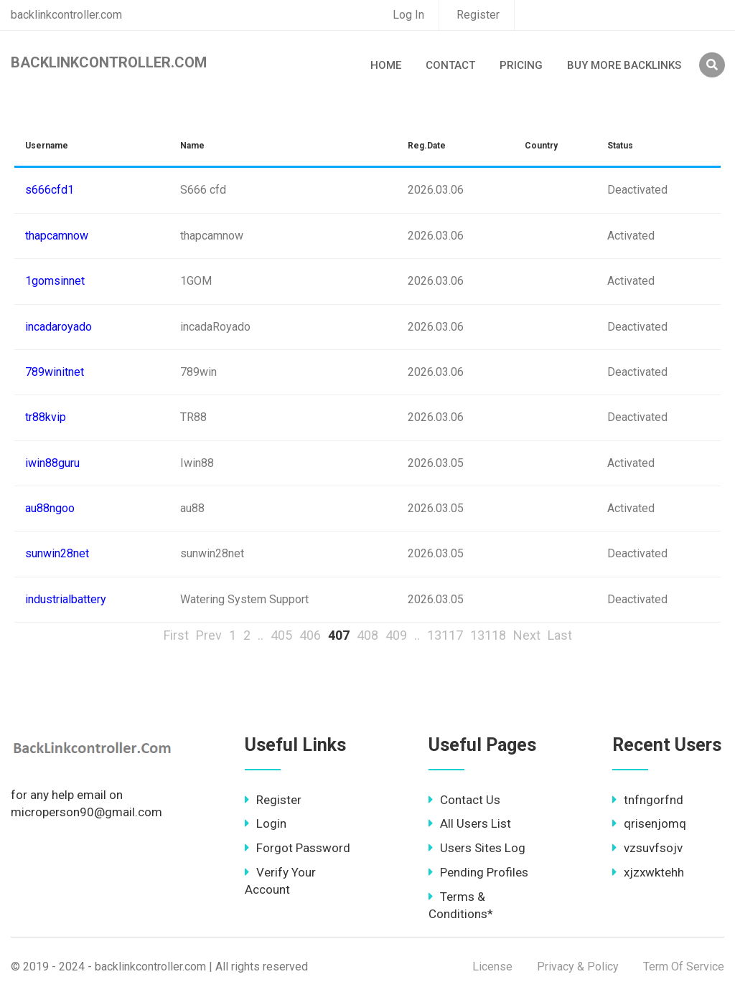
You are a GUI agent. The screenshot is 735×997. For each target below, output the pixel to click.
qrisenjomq (649, 823)
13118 (488, 635)
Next (526, 635)
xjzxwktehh (648, 872)
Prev (209, 635)
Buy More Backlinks (624, 65)
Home (385, 65)
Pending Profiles (478, 872)
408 (367, 635)
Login (265, 823)
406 (310, 635)
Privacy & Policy (578, 966)
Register (478, 15)
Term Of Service (683, 966)
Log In (408, 15)
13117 (445, 635)
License (492, 966)
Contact (450, 65)
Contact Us (464, 800)
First (176, 635)
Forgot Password (297, 848)
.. (260, 635)
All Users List (470, 823)
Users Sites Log (477, 848)
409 (396, 635)
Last (560, 635)
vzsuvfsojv (647, 848)
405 (281, 635)
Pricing (521, 65)
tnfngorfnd (647, 800)
